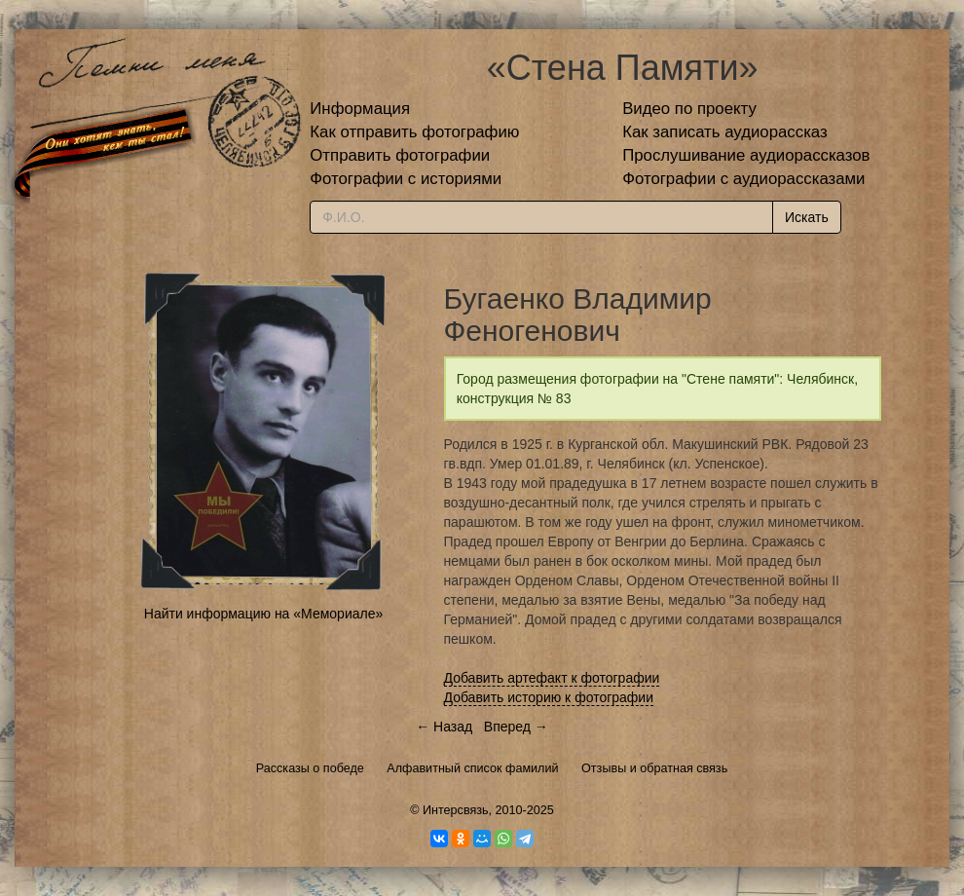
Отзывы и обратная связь (654, 768)
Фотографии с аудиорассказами (743, 178)
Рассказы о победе (310, 768)
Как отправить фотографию (414, 132)
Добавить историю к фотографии (549, 697)
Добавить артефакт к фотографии (552, 678)
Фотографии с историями (405, 178)
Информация (360, 108)
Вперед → (516, 726)
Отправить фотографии (400, 155)
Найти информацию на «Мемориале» (263, 613)
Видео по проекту (689, 108)
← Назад (444, 726)
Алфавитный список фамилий (472, 768)
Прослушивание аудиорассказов (746, 155)
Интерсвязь (456, 810)
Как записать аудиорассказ (725, 132)
